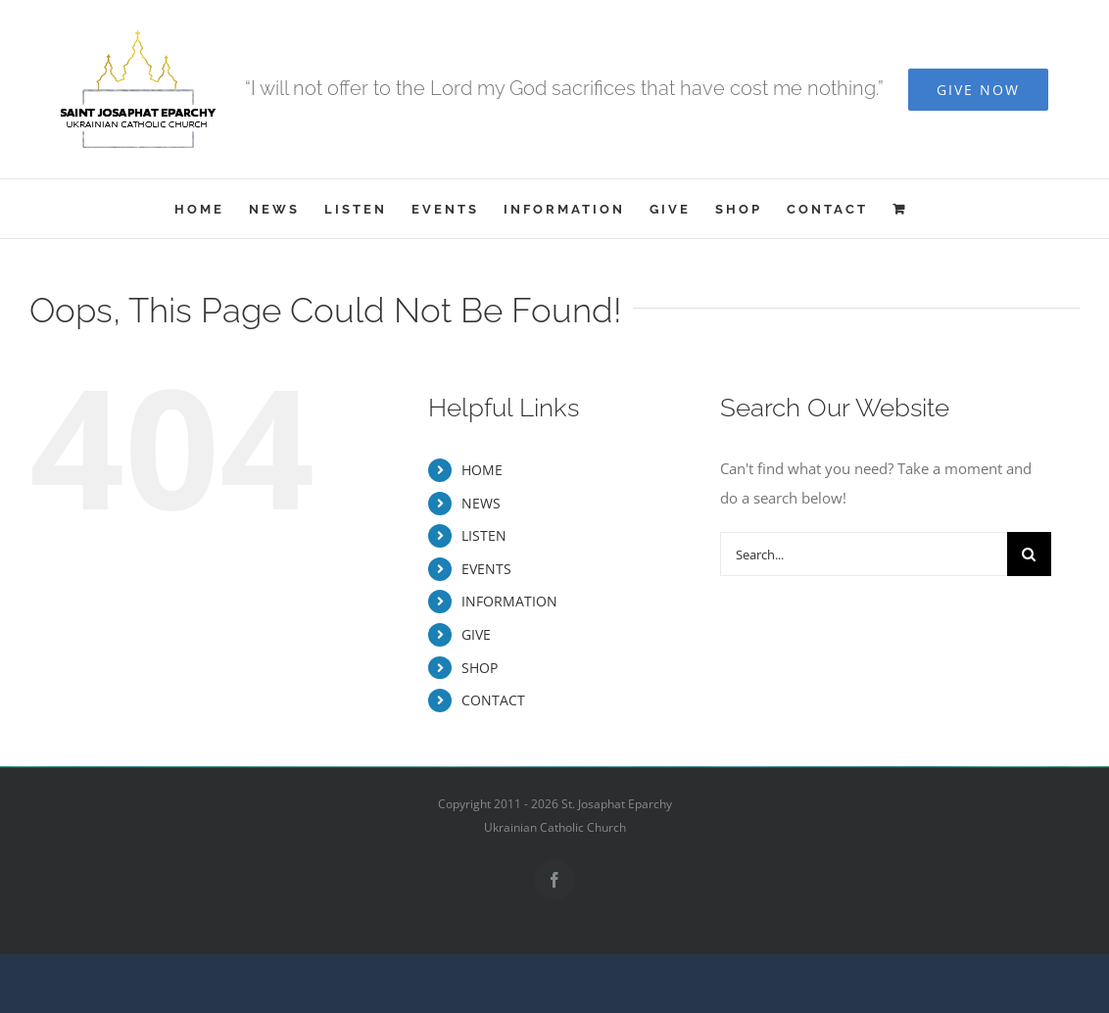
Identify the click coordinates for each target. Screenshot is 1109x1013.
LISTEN (483, 535)
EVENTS (486, 568)
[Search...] (863, 554)
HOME (482, 469)
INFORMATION (509, 601)
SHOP (479, 667)
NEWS (481, 503)
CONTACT (493, 700)
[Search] (1029, 554)
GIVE (476, 634)
